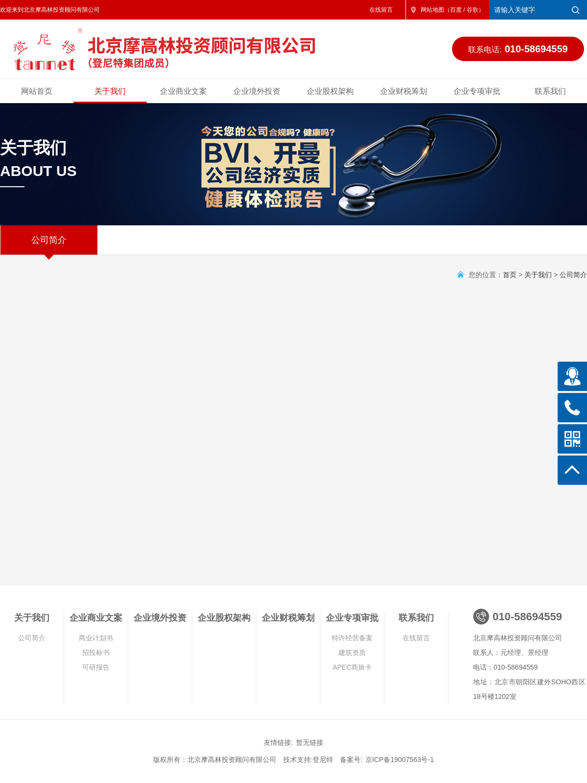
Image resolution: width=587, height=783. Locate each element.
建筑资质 (352, 652)
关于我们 (110, 91)
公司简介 (49, 245)
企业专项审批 (476, 91)
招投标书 (96, 652)
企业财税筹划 (403, 91)
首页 (510, 275)
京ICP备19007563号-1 (399, 759)
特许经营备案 (352, 638)
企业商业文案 (183, 91)
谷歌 (472, 9)
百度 (456, 9)
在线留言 (381, 9)
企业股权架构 (330, 91)
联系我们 (550, 91)
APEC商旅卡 (352, 667)
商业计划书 (96, 638)
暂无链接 (309, 742)
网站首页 (36, 91)
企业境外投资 (256, 91)
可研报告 (96, 667)
